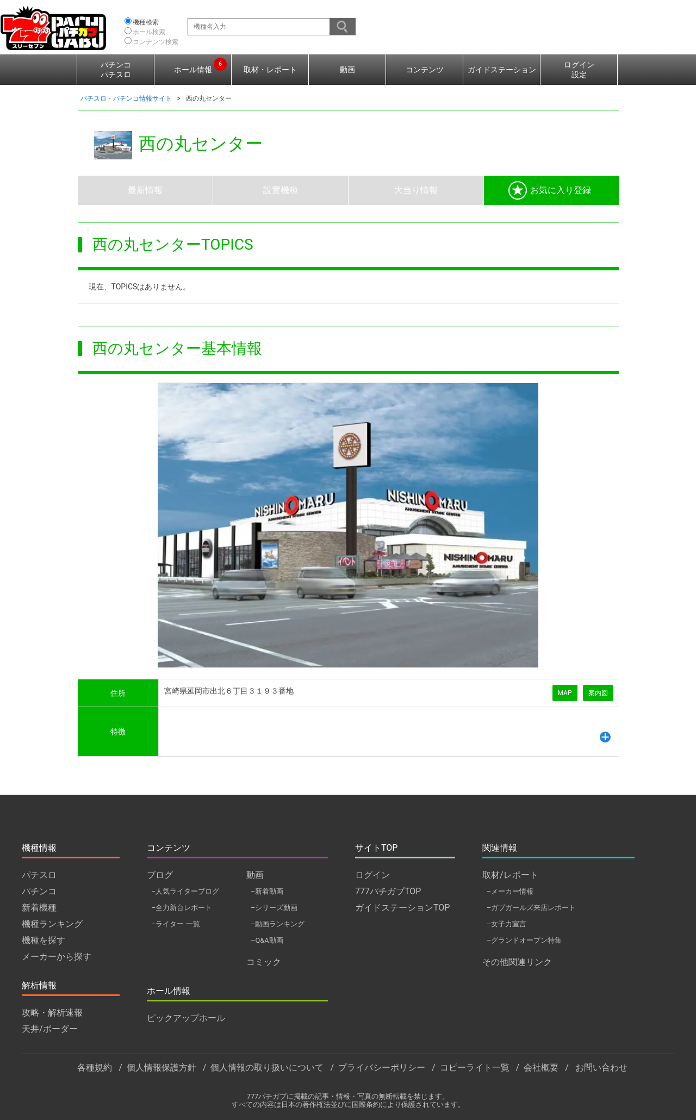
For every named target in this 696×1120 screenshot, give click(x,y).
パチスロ (39, 875)
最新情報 (145, 190)
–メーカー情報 (510, 891)
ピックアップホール (186, 1018)
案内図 (598, 693)
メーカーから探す (56, 956)
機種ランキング (52, 924)
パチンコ (39, 891)
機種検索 (146, 22)
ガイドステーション (502, 69)
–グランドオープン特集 (524, 940)
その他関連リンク (517, 962)
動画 (347, 69)
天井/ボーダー (50, 1029)
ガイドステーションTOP (402, 907)
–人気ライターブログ (185, 891)
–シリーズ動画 (274, 908)
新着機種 (39, 907)
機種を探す (43, 940)
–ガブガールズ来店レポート (531, 908)
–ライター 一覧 (175, 924)
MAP (565, 693)
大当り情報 (416, 190)
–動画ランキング (277, 924)
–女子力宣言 (506, 924)
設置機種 (280, 190)
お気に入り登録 (549, 190)
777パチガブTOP (388, 891)
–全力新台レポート (181, 908)
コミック (263, 962)
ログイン (372, 875)
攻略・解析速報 (52, 1012)
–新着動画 (267, 891)
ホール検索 (149, 32)
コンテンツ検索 (155, 42)
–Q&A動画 (267, 940)
